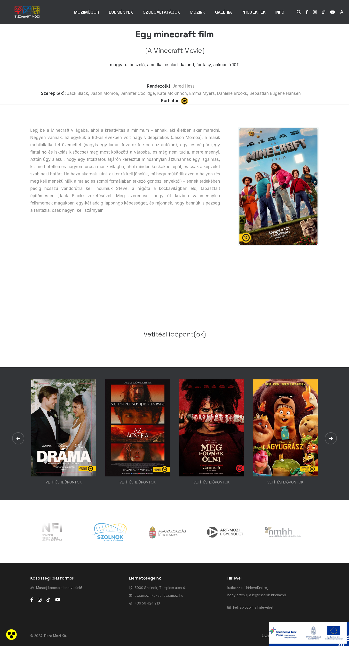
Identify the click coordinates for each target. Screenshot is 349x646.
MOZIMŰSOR (86, 12)
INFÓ (279, 12)
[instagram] (40, 600)
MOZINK (197, 12)
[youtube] (57, 600)
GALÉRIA (223, 12)
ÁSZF (266, 636)
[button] (18, 438)
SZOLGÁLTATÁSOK (161, 12)
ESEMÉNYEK (121, 12)
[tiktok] (48, 600)
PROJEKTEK (253, 12)
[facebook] (31, 600)
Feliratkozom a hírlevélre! (253, 607)
